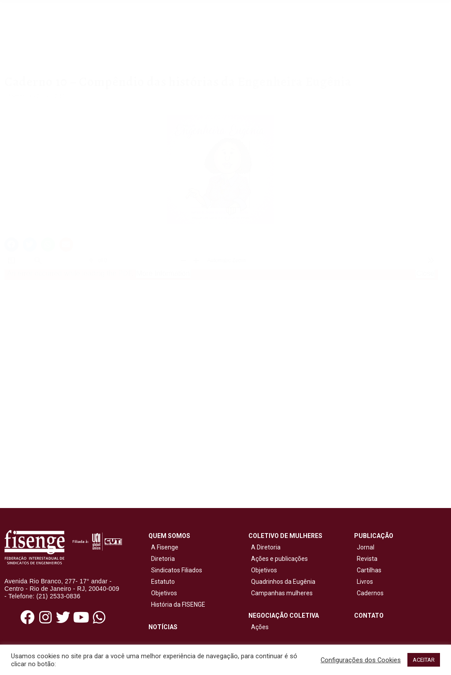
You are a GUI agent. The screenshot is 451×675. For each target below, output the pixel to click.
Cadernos (370, 593)
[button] (11, 244)
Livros (365, 581)
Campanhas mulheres (280, 593)
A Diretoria (264, 547)
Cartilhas (369, 570)
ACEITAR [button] (424, 659)
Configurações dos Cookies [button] (361, 660)
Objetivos (162, 593)
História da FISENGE (176, 604)
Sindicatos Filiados (175, 570)
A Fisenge (163, 547)
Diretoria (161, 558)
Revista (367, 558)
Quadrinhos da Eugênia (281, 581)
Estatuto (161, 581)
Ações (258, 626)
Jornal (365, 547)
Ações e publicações (278, 558)
